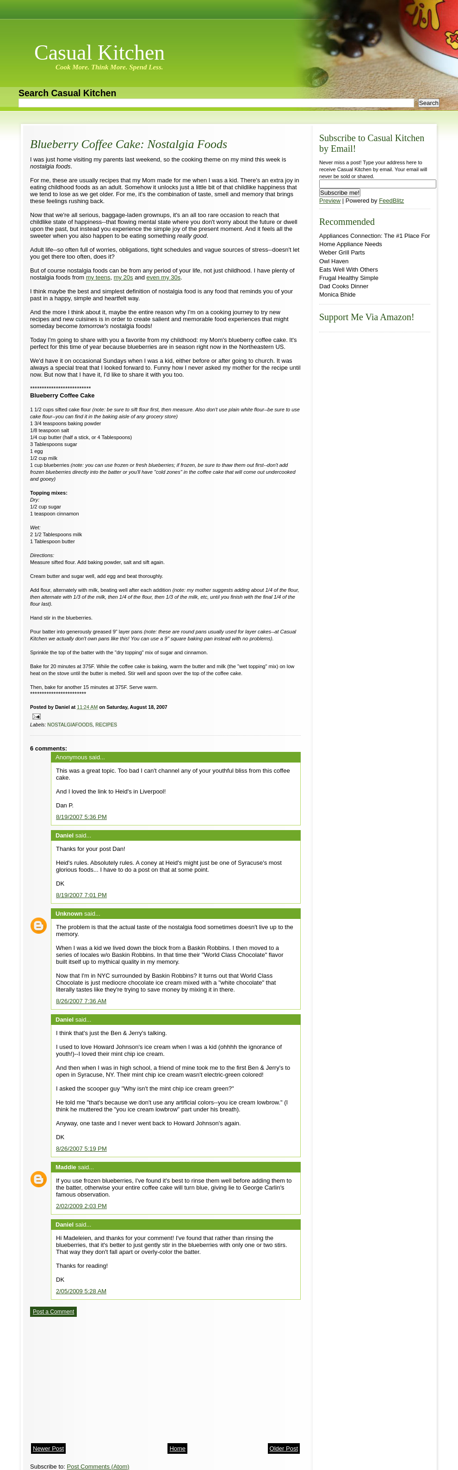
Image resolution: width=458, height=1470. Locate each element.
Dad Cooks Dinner (343, 286)
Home (177, 1448)
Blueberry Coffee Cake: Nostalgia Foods (128, 144)
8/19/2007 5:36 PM (81, 816)
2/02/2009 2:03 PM (81, 1206)
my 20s (123, 277)
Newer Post (48, 1448)
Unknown (69, 913)
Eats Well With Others (348, 269)
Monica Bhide (337, 294)
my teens (98, 277)
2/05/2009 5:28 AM (81, 1291)
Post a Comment (53, 1312)
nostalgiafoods (70, 724)
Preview (329, 200)
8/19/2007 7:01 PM (81, 895)
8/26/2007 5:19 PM (81, 1148)
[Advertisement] (99, 1377)
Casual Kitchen (99, 52)
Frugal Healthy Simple (348, 277)
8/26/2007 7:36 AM (81, 1001)
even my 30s (164, 277)
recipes (106, 724)
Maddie (66, 1167)
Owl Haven (334, 261)
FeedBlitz (391, 200)
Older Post (284, 1448)
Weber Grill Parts (342, 252)
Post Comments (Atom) (98, 1466)
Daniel (65, 835)
